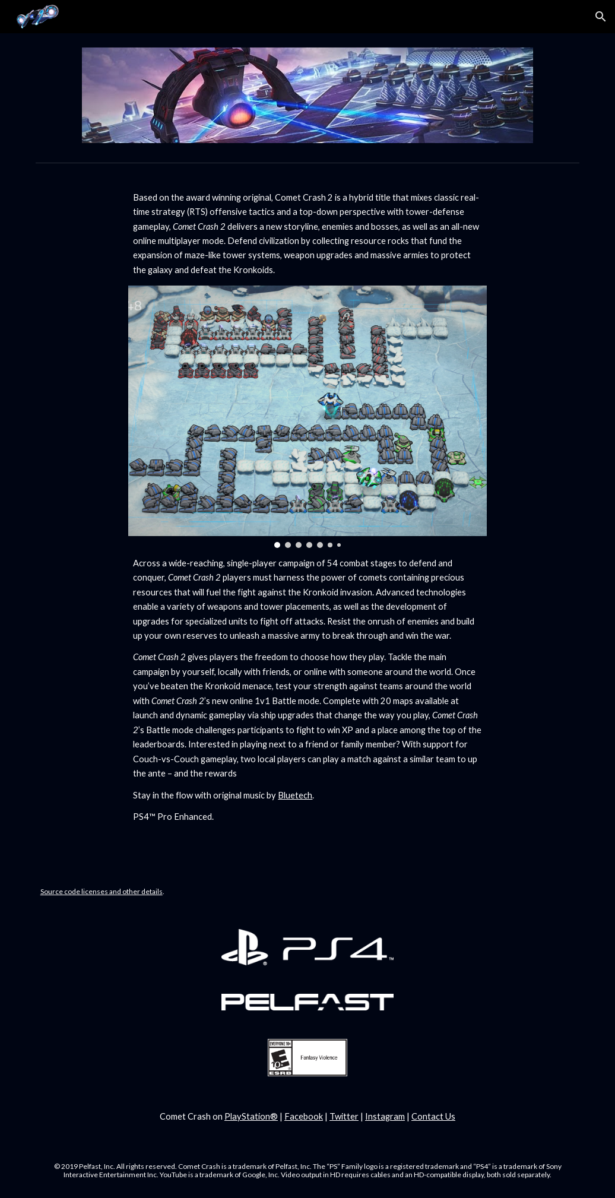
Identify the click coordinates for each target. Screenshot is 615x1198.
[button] (601, 16)
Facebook (303, 1116)
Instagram (385, 1116)
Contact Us (433, 1116)
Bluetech (295, 795)
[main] (307, 234)
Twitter (344, 1116)
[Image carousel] (307, 416)
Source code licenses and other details (101, 891)
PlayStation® (251, 1116)
